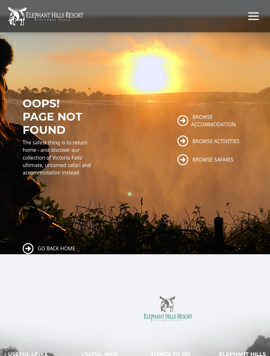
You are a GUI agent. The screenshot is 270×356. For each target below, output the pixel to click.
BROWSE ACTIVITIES (208, 141)
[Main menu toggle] (254, 16)
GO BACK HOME (49, 248)
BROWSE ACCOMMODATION (206, 120)
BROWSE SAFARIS (205, 159)
